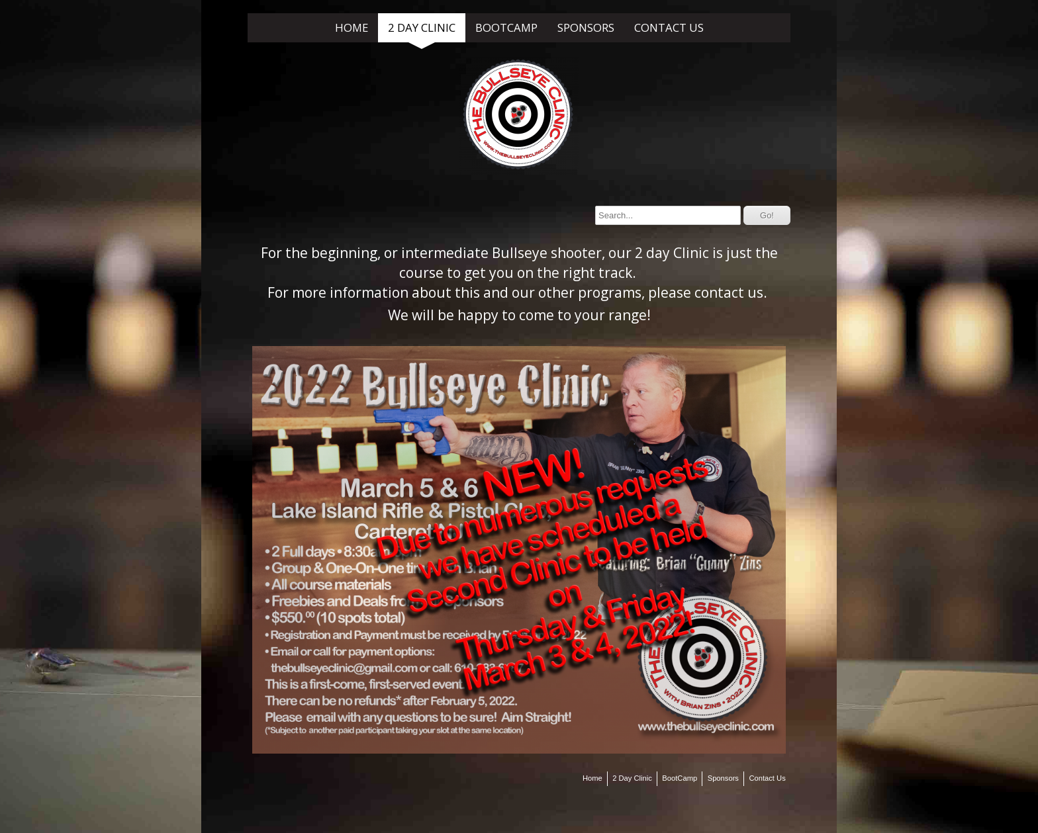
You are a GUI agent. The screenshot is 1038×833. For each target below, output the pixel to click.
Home (351, 27)
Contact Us (669, 27)
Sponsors (585, 27)
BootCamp (506, 27)
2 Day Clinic (421, 27)
